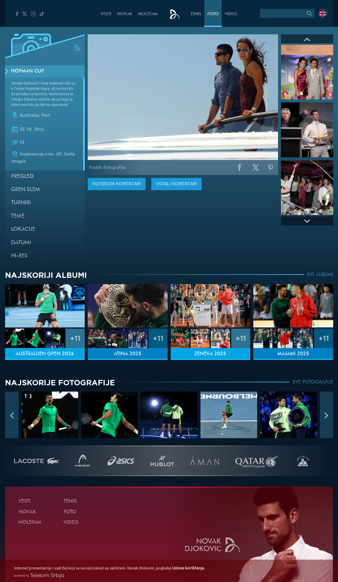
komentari (116, 184)
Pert (45, 115)
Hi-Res (19, 256)
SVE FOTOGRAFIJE (313, 382)
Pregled (22, 176)
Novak (124, 14)
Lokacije (23, 229)
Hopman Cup (27, 71)
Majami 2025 (293, 354)
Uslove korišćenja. (188, 568)
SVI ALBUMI (320, 274)
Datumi (21, 243)
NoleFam (148, 14)
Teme (17, 216)
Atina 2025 (127, 354)
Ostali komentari (176, 184)
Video (231, 14)
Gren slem (25, 190)
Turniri (21, 203)
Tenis (195, 14)
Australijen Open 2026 (45, 354)
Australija (29, 115)
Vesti (106, 14)
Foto (213, 14)
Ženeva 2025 (210, 354)
